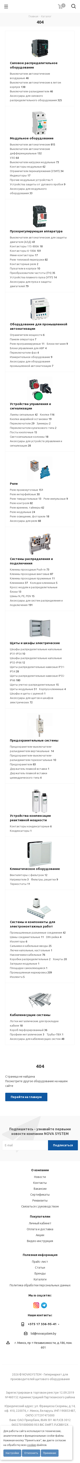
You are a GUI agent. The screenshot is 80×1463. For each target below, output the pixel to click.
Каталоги (40, 1279)
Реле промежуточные (26, 489)
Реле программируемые (27, 343)
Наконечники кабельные (27, 954)
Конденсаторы (21, 830)
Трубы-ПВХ (55, 1034)
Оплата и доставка (40, 1229)
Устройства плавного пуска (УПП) (33, 277)
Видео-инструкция (40, 1241)
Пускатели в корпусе (25, 268)
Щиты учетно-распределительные (34, 684)
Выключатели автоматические (32, 144)
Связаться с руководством (40, 1206)
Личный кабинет (40, 1223)
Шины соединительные (27, 936)
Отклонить (31, 1453)
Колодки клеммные (43, 582)
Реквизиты (40, 1200)
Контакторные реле (24, 263)
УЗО (14, 157)
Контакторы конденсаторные (31, 826)
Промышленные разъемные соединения (38, 932)
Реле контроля (21, 503)
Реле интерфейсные (25, 494)
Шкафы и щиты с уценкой (27, 693)
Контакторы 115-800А (26, 246)
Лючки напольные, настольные (31, 950)
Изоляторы (18, 941)
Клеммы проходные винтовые (31, 573)
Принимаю (49, 1453)
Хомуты (60, 959)
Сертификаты (40, 1194)
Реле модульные (22, 511)
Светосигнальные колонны (29, 436)
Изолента (17, 976)
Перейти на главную (26, 1097)
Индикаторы (20, 175)
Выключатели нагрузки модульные (34, 162)
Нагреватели (19, 879)
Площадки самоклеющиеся (28, 967)
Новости (40, 1177)
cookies (31, 1445)
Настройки (12, 1453)
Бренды (40, 1273)
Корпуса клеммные (52, 689)
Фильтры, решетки (44, 879)
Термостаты (20, 883)
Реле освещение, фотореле (29, 516)
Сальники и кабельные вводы (31, 945)
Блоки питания (57, 343)
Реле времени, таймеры (27, 507)
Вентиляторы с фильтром (28, 874)
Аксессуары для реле (25, 520)
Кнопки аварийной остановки (30, 418)
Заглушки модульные (24, 963)
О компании (40, 1170)
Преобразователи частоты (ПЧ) (32, 272)
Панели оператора (23, 339)
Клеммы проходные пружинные (32, 578)
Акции (40, 1235)
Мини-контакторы (24, 255)
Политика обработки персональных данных (40, 1285)
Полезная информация (40, 1255)
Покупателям (40, 1216)
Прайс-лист (40, 1261)
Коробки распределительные (30, 959)
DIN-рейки (53, 936)
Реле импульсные (56, 498)
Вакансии (40, 1188)
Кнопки (47, 414)
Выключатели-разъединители (31, 91)
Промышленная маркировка (31, 972)
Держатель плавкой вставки (29, 768)
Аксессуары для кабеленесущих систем (37, 1038)
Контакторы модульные (27, 166)
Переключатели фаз (24, 352)
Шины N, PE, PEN (22, 596)
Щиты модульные (23, 689)
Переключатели (22, 423)
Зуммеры (44, 423)
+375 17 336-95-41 (42, 1324)
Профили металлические (27, 1034)
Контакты (40, 1182)
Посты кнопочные (23, 432)
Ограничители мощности (27, 334)
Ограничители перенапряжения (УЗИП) (36, 171)
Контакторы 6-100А (25, 250)
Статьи (40, 1267)
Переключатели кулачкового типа (33, 427)
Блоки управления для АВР (28, 348)
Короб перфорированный (28, 1029)
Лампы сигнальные (24, 414)
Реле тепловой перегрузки (29, 259)
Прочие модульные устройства (31, 179)
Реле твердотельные (25, 498)
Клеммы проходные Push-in (29, 569)
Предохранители (23, 764)
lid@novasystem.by (43, 1333)
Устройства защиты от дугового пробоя (37, 184)
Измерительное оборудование (31, 356)
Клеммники (19, 582)
